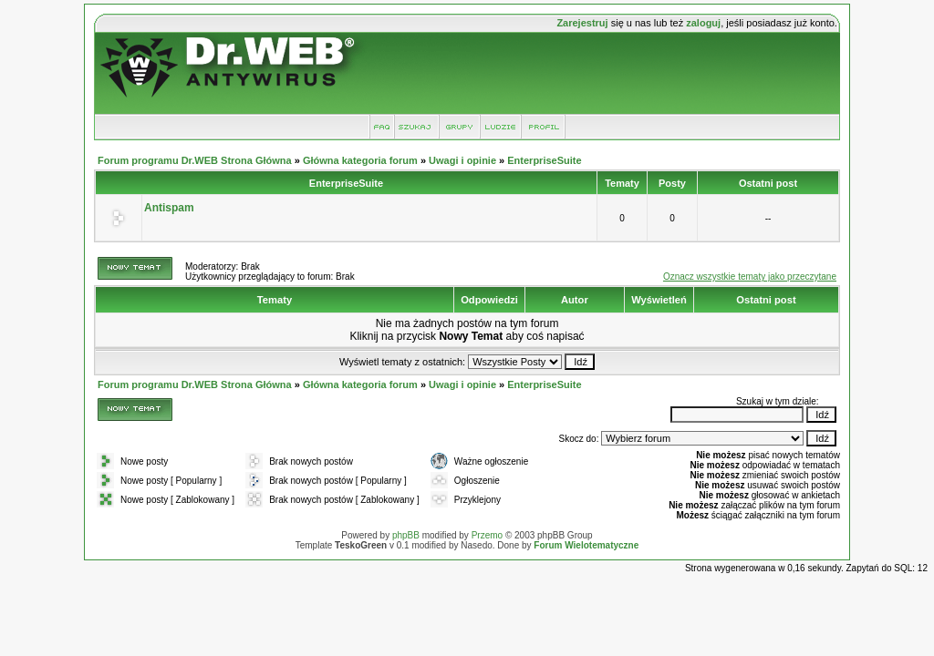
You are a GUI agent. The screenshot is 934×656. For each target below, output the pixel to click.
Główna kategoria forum (360, 160)
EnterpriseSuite (544, 160)
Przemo (487, 535)
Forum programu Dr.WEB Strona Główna (195, 160)
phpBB (406, 535)
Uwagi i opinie (462, 160)
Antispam (169, 207)
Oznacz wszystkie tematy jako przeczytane (749, 277)
